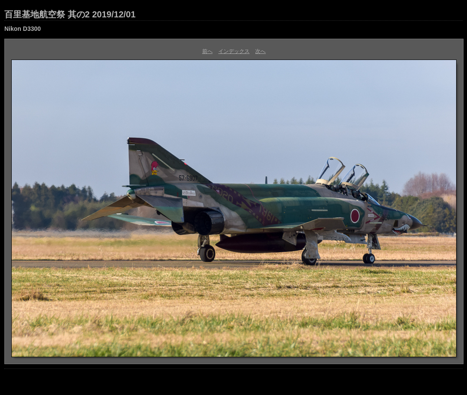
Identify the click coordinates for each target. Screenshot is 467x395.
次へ (260, 51)
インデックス (234, 51)
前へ (207, 51)
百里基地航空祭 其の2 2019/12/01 (69, 14)
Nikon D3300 (22, 28)
